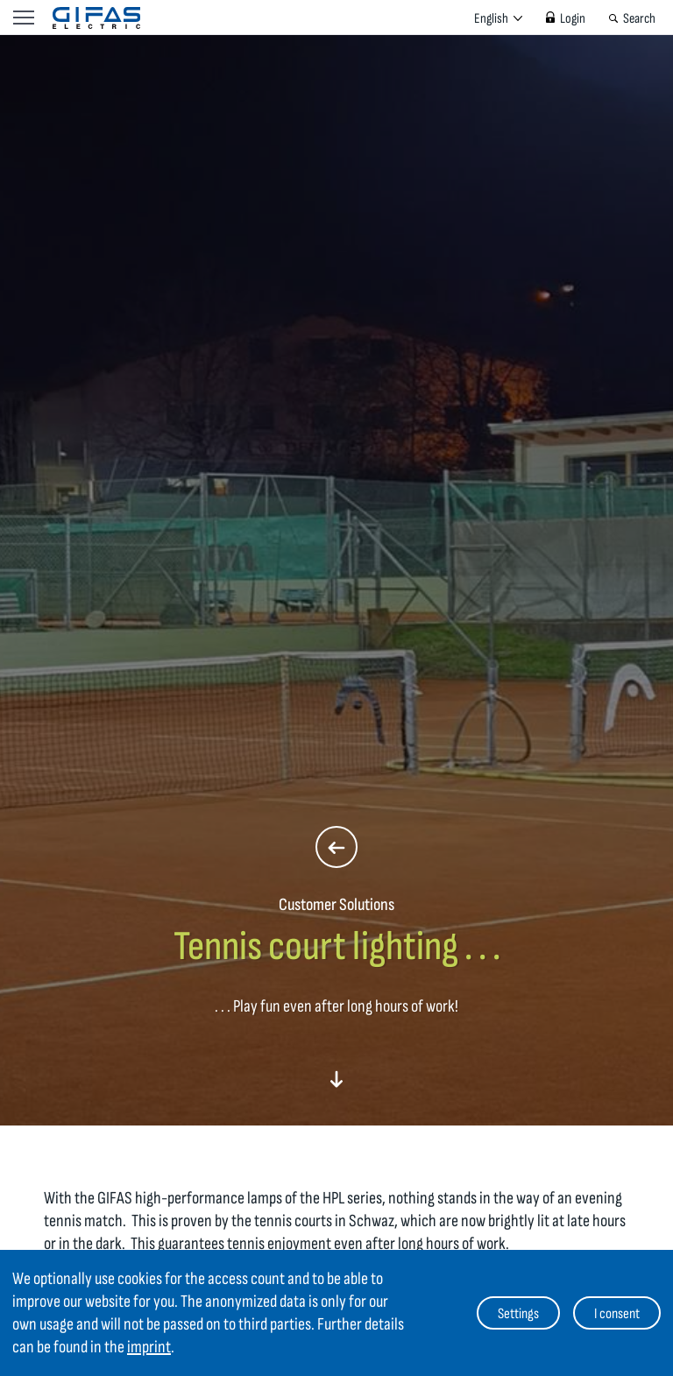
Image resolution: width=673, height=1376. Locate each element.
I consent (617, 1314)
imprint (149, 1347)
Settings (518, 1314)
